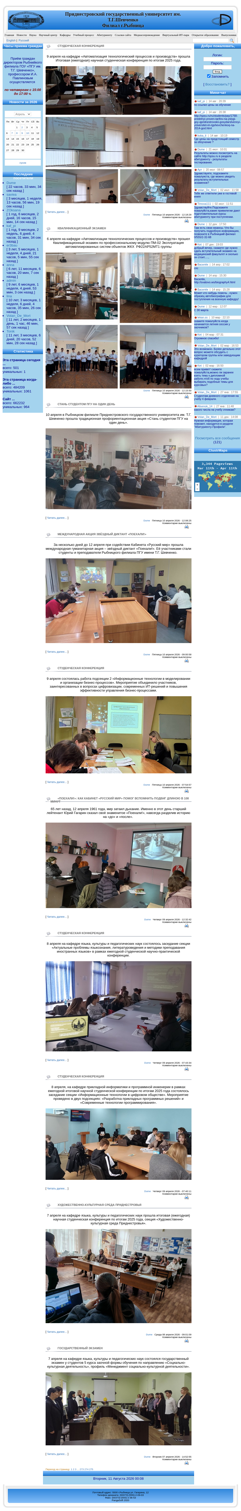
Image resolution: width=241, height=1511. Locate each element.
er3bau (12, 245)
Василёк (202, 264)
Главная (9, 35)
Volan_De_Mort (18, 316)
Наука (32, 35)
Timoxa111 (204, 203)
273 (82, 1469)
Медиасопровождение (147, 35)
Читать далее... (57, 211)
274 (86, 1469)
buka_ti (201, 135)
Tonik (11, 331)
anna (10, 265)
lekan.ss (202, 317)
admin (11, 280)
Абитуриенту (104, 35)
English (11, 40)
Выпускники (229, 35)
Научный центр (48, 35)
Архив (22, 163)
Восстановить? (217, 84)
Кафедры (65, 35)
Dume (11, 183)
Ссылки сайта (123, 35)
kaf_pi (11, 226)
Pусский (24, 40)
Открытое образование (205, 35)
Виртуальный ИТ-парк (175, 35)
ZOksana (14, 210)
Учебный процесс (83, 35)
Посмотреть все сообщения (217, 438)
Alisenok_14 (204, 406)
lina (9, 296)
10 (27, 133)
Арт (199, 169)
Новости (22, 35)
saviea (12, 194)
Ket (199, 244)
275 (91, 1469)
